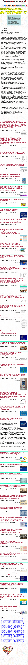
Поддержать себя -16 (18, 627)
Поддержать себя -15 (6, 627)
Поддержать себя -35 (6, 640)
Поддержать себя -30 (18, 636)
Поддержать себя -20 (18, 630)
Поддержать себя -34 (18, 639)
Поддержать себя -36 (18, 640)
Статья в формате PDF (7, 33)
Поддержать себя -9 (6, 623)
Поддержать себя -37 (6, 641)
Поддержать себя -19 (6, 630)
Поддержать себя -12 (18, 625)
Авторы (5, 28)
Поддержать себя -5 (6, 621)
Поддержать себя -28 (18, 635)
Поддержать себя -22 (18, 631)
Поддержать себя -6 (18, 621)
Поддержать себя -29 (6, 636)
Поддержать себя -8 (18, 622)
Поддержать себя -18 (18, 629)
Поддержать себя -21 (6, 631)
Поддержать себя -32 (18, 637)
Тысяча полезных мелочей (15, 1)
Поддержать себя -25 (6, 634)
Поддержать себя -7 (6, 622)
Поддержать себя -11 (6, 625)
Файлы (5, 30)
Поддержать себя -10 (18, 623)
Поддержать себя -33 (6, 639)
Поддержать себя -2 (18, 618)
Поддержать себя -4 (18, 620)
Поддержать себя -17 (6, 629)
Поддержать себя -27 (6, 635)
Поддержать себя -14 (18, 626)
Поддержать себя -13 (6, 626)
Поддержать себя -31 (6, 637)
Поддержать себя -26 (18, 634)
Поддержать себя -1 (6, 618)
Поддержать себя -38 (18, 641)
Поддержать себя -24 (18, 632)
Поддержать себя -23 (6, 632)
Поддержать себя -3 (6, 620)
